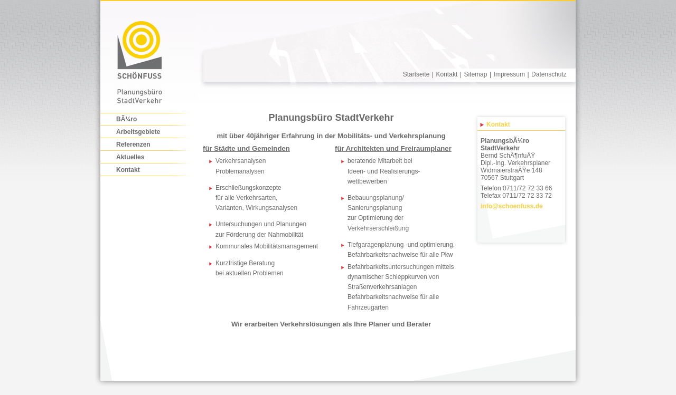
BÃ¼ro (126, 119)
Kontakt (447, 74)
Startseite (416, 74)
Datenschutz (549, 74)
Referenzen (133, 144)
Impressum (509, 74)
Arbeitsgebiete (138, 132)
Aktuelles (130, 157)
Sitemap (475, 74)
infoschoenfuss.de (512, 206)
